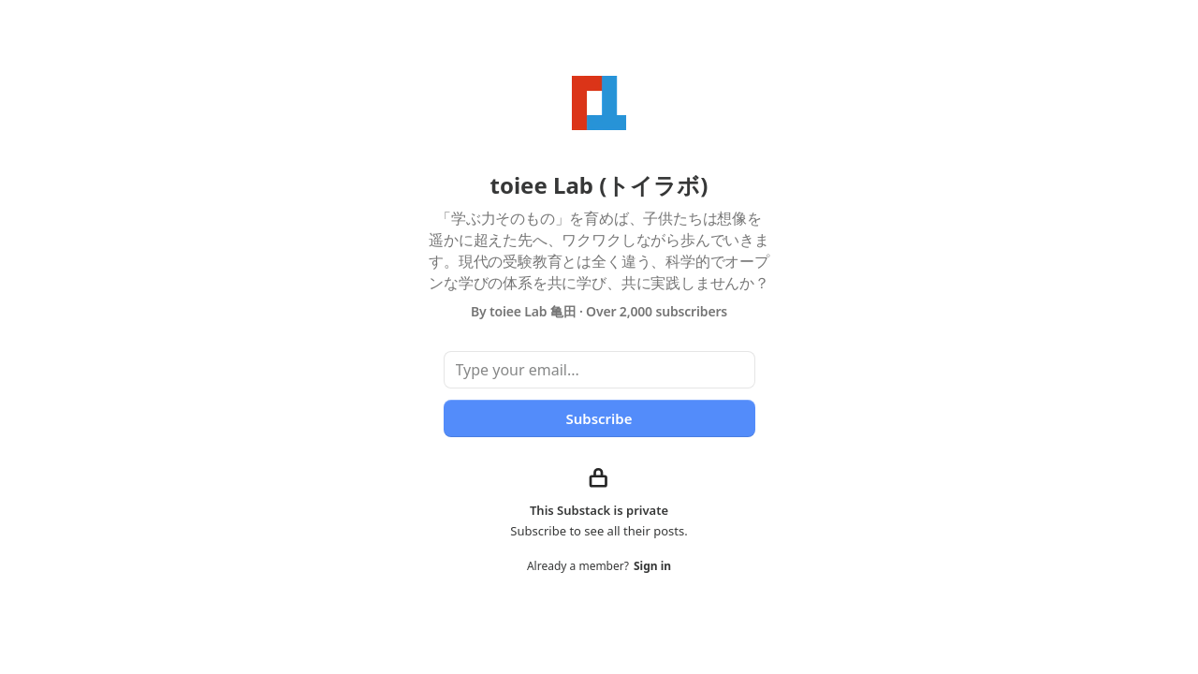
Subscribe (598, 418)
